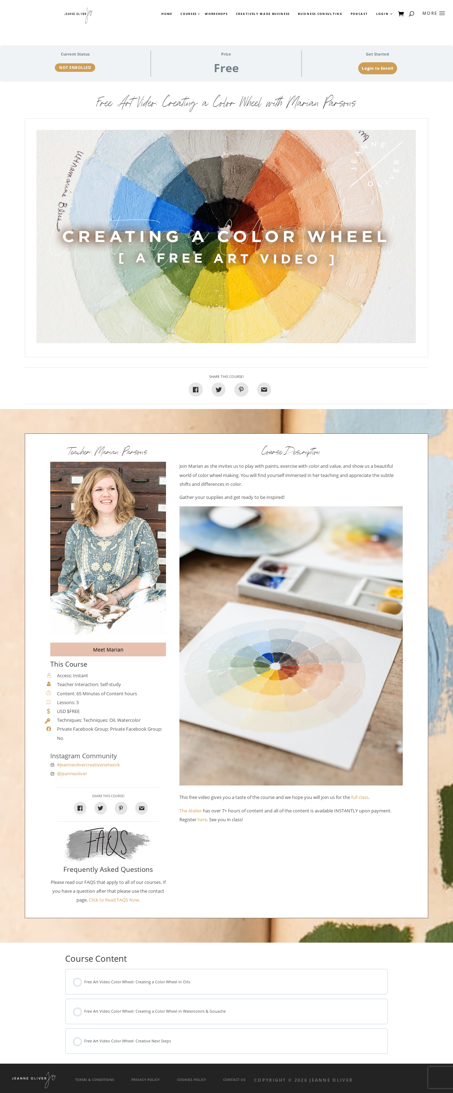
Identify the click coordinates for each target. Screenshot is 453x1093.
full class (359, 797)
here (202, 820)
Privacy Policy (145, 1079)
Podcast (359, 13)
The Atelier (190, 811)
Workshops (216, 13)
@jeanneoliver (72, 774)
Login (382, 13)
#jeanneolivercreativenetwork (88, 765)
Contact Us (234, 1079)
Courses (188, 13)
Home (166, 13)
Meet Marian (108, 649)
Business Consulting (320, 13)
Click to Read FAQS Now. (114, 900)
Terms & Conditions (94, 1079)
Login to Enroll (377, 68)
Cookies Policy (191, 1079)
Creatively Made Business (263, 13)
